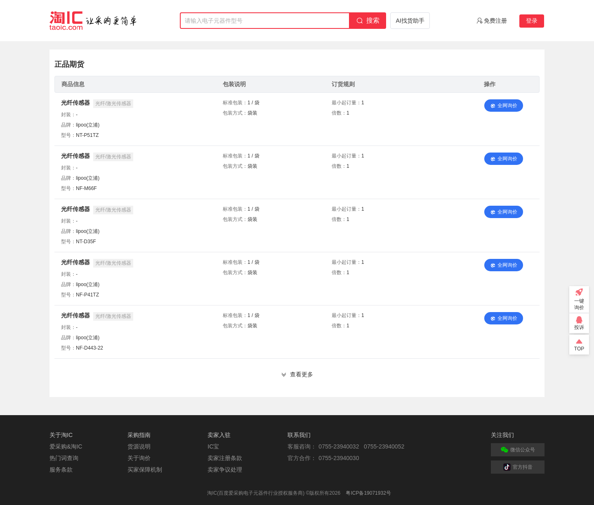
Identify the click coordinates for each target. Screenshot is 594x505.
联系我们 (299, 435)
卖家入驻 (219, 435)
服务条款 (61, 469)
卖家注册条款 (224, 458)
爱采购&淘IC (66, 446)
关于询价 (139, 458)
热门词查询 (64, 458)
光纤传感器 (75, 102)
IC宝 (213, 446)
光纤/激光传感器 (113, 103)
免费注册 (495, 20)
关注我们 (502, 435)
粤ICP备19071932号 (368, 493)
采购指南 (139, 435)
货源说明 (139, 446)
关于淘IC (61, 435)
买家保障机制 (144, 469)
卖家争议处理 (224, 469)
